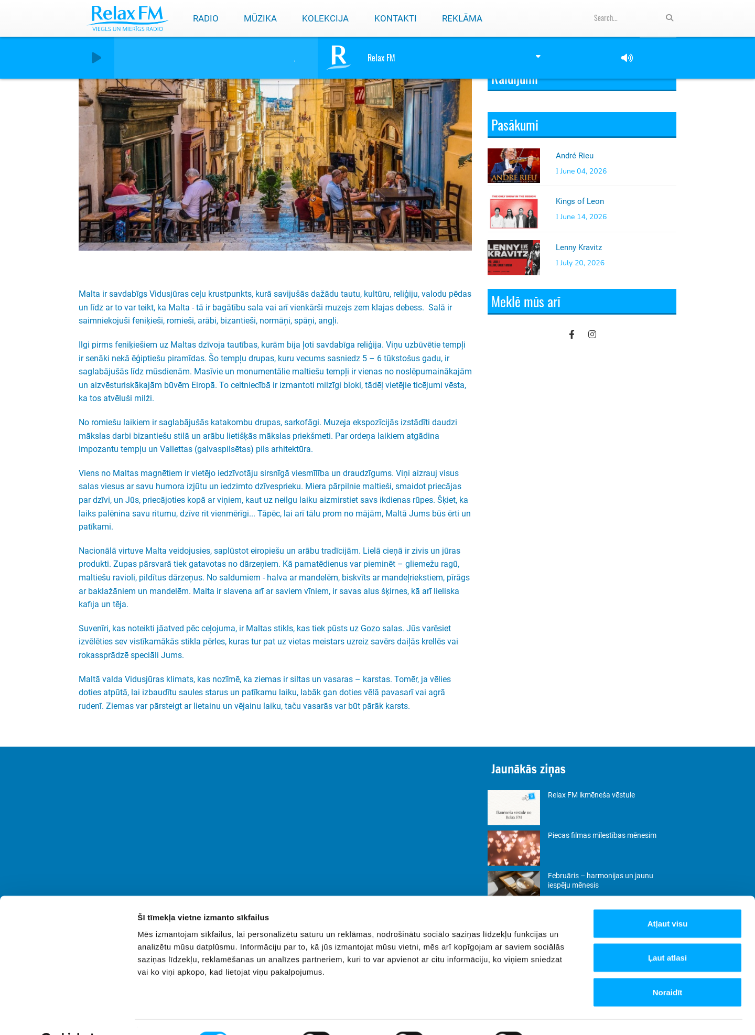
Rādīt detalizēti (571, 1014)
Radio (206, 18)
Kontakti (395, 18)
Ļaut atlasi (667, 932)
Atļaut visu (668, 897)
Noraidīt (668, 966)
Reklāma (462, 18)
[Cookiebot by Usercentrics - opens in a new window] (68, 1014)
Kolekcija (325, 18)
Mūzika (260, 18)
